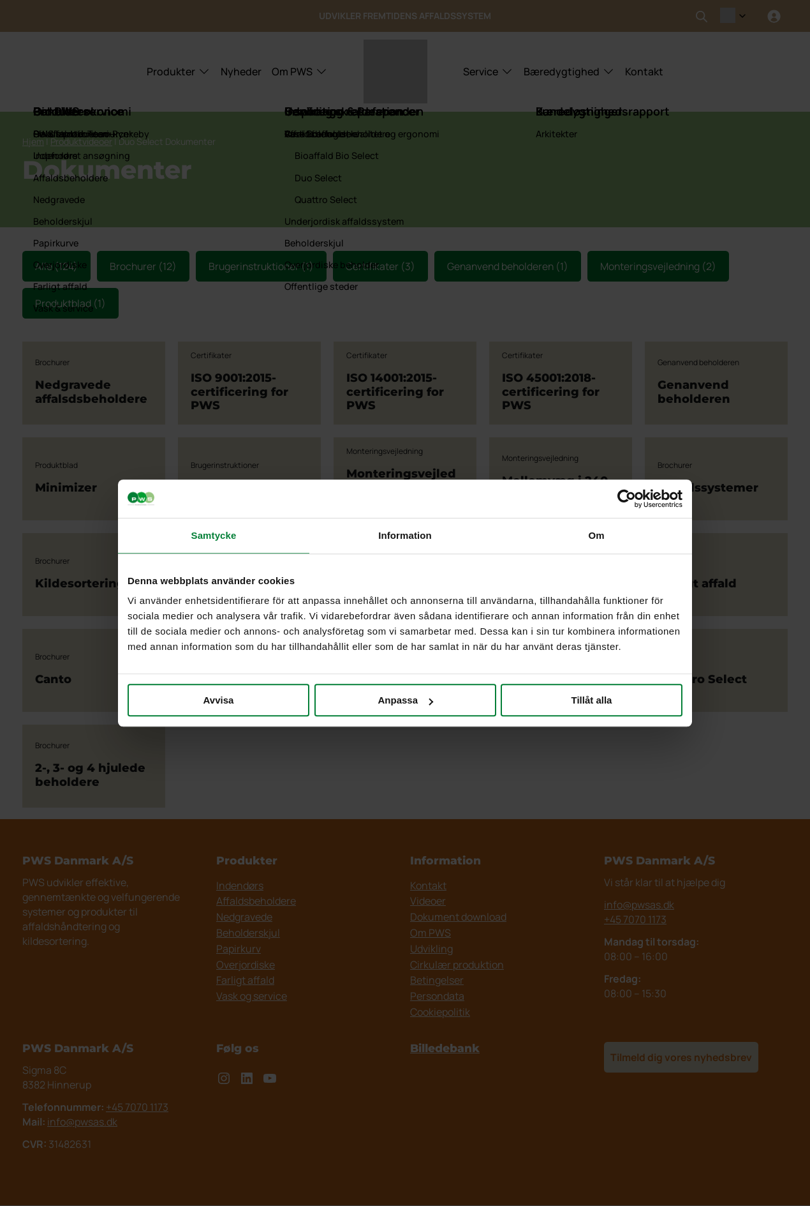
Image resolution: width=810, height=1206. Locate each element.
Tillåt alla (591, 700)
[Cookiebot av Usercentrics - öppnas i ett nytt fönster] (626, 498)
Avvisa (218, 700)
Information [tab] (405, 535)
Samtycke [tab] (214, 535)
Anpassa (405, 700)
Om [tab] (596, 535)
